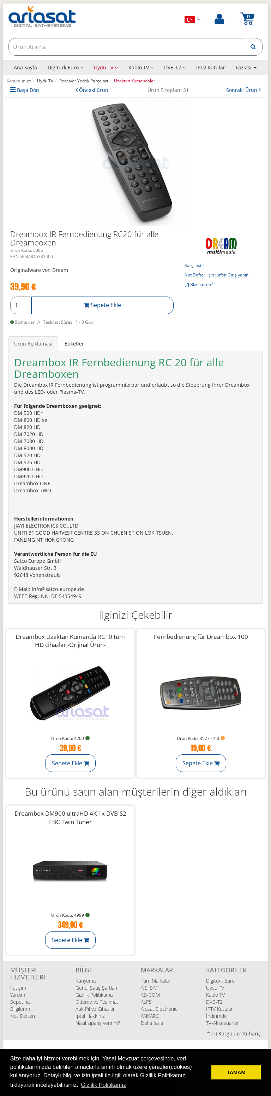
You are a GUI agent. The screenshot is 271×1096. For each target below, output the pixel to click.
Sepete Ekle (102, 305)
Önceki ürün (93, 90)
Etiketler (74, 343)
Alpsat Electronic (159, 1008)
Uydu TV (106, 67)
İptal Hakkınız (90, 1016)
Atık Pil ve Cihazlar (95, 1008)
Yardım (17, 994)
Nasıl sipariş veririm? (98, 1023)
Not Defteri (22, 1016)
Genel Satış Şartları (96, 987)
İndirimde (216, 1016)
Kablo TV (140, 67)
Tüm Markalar (155, 980)
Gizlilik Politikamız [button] (103, 1085)
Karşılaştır (194, 265)
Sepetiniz (20, 1001)
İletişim (18, 987)
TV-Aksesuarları (223, 1023)
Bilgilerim (20, 1008)
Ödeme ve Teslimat (97, 1001)
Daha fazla (152, 1023)
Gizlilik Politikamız (94, 994)
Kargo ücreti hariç (239, 1033)
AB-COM (150, 994)
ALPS (146, 1001)
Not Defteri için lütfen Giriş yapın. (217, 275)
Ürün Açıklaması (33, 343)
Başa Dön (28, 90)
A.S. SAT (149, 987)
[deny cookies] (204, 1072)
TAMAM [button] (236, 1072)
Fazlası (246, 67)
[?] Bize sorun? (199, 284)
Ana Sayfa (25, 67)
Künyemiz (86, 980)
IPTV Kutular (210, 67)
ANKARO (150, 1016)
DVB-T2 (175, 67)
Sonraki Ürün (242, 90)
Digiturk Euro (65, 67)
